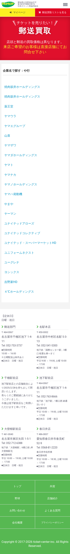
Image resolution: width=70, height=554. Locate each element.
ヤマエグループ (14, 126)
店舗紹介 (52, 498)
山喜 (7, 135)
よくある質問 (52, 510)
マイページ (19, 12)
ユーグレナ (11, 262)
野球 (17, 498)
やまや (8, 204)
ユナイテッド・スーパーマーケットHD (30, 243)
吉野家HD (10, 282)
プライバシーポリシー (52, 522)
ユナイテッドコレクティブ (22, 233)
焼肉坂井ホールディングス (22, 87)
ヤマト (8, 165)
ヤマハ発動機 (13, 194)
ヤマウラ (10, 116)
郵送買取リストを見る (54, 12)
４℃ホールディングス (19, 291)
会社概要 (17, 522)
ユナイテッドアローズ (19, 223)
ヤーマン (10, 213)
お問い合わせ (17, 510)
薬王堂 (8, 106)
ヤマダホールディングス (20, 155)
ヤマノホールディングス (20, 184)
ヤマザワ (10, 145)
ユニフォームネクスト (19, 252)
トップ (17, 486)
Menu (65, 3)
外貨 (52, 486)
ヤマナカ (10, 174)
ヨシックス (11, 272)
